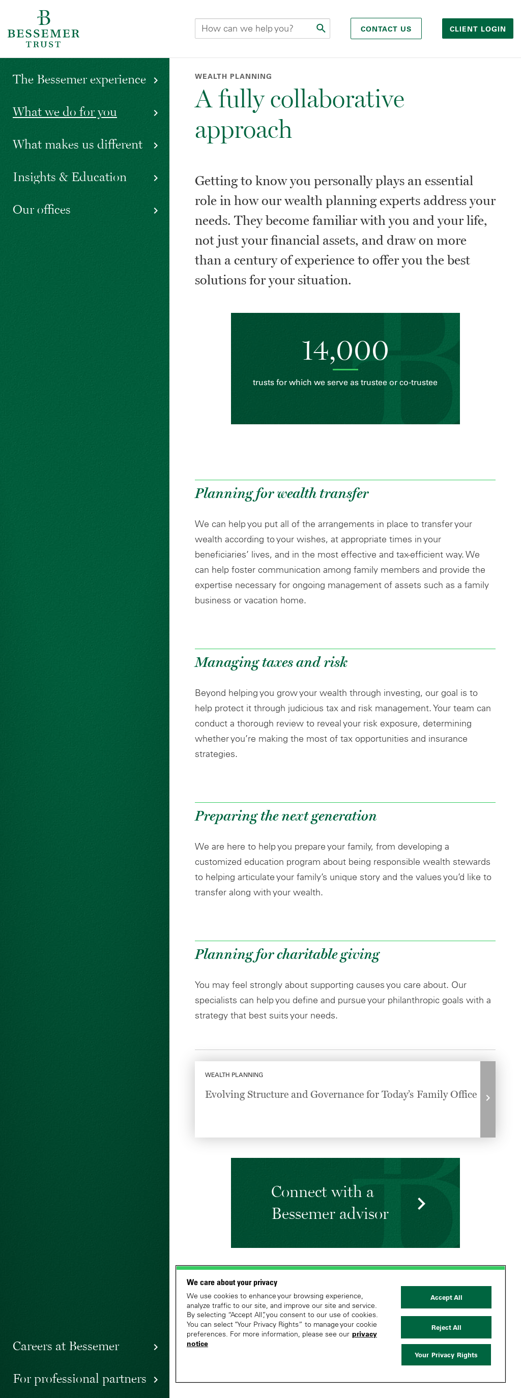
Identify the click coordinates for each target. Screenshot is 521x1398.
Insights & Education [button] (70, 176)
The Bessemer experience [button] (79, 78)
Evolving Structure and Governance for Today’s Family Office (341, 1094)
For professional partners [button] (80, 1378)
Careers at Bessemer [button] (66, 1345)
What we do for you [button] (65, 111)
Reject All (446, 1327)
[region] (341, 1324)
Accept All (446, 1297)
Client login (479, 29)
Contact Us (386, 29)
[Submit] (322, 28)
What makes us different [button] (77, 144)
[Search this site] (262, 28)
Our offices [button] (42, 209)
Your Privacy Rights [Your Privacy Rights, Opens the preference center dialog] (446, 1355)
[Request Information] (345, 1203)
